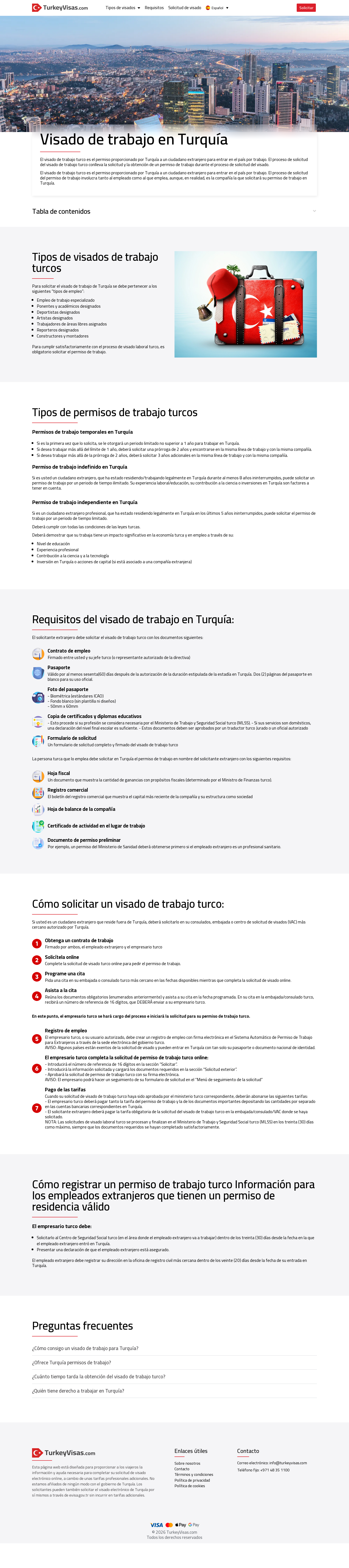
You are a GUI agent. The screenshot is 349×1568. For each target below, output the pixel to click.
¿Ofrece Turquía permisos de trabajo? (71, 1362)
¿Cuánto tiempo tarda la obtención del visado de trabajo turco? (98, 1376)
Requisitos (240, 8)
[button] (174, 211)
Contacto (181, 1468)
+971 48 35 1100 (275, 1470)
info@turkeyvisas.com (288, 1462)
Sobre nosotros (187, 1463)
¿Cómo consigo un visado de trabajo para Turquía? (85, 1348)
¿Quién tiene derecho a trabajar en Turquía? (78, 1390)
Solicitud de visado (271, 8)
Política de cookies (189, 1485)
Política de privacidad (192, 1480)
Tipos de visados (209, 7)
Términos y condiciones (193, 1474)
